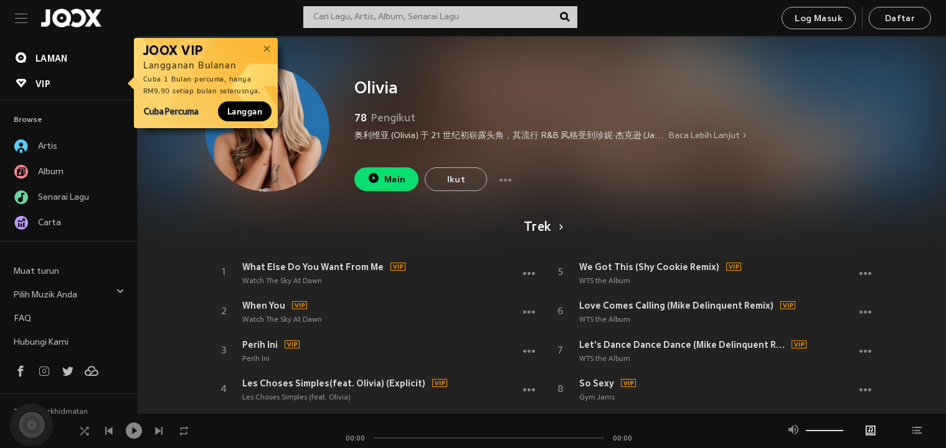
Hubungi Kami (41, 342)
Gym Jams (597, 397)
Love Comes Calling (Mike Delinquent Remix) (676, 305)
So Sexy (596, 383)
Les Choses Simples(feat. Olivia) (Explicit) (333, 383)
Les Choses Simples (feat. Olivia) (296, 397)
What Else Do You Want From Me (313, 267)
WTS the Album (604, 281)
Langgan (244, 111)
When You (263, 305)
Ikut (456, 180)
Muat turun (36, 271)
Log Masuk (819, 19)
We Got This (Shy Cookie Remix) (649, 267)
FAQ (22, 319)
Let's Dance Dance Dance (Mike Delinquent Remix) (683, 345)
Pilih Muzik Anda (69, 293)
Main (386, 178)
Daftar (900, 19)
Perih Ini (260, 345)
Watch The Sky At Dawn (282, 281)
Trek (541, 228)
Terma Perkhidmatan (51, 412)
